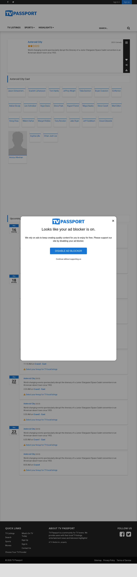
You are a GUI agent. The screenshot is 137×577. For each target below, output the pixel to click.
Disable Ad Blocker (68, 250)
